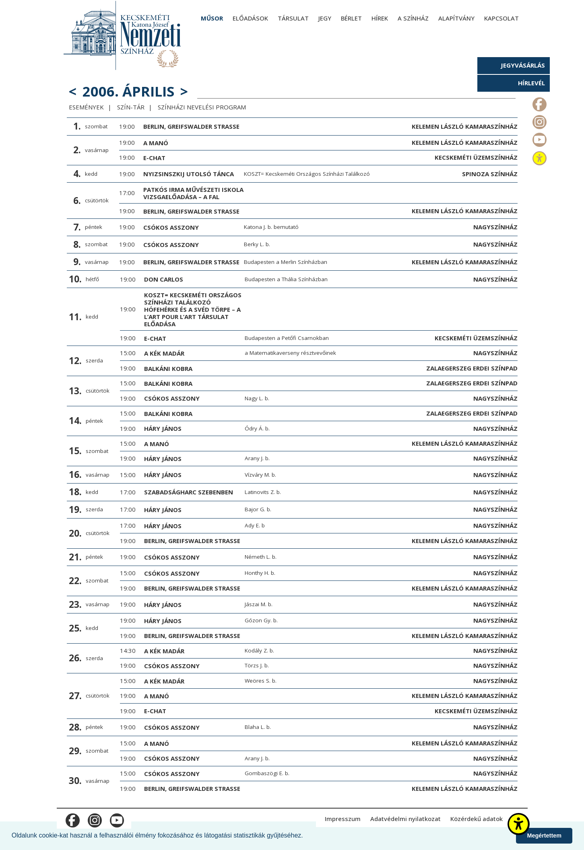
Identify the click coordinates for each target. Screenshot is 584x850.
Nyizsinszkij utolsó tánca (188, 173)
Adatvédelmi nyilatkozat (405, 819)
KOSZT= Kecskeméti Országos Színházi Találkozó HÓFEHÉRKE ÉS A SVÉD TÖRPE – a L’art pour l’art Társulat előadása (192, 309)
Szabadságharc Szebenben (188, 492)
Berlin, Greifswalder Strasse (191, 126)
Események (86, 107)
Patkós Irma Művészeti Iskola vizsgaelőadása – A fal (193, 193)
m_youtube (539, 138)
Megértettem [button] (544, 835)
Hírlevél (531, 83)
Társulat (293, 18)
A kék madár (164, 353)
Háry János (163, 428)
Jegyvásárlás (523, 65)
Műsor (212, 18)
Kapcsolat (501, 18)
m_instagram (539, 120)
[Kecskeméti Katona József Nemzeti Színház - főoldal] (123, 35)
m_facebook (539, 103)
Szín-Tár (130, 107)
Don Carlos (163, 279)
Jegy (324, 18)
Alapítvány (456, 18)
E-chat (154, 157)
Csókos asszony (171, 227)
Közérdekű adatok (476, 819)
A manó (155, 142)
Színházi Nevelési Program (202, 107)
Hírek (379, 18)
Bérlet (351, 18)
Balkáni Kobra (168, 368)
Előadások (250, 18)
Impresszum (343, 819)
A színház (413, 18)
